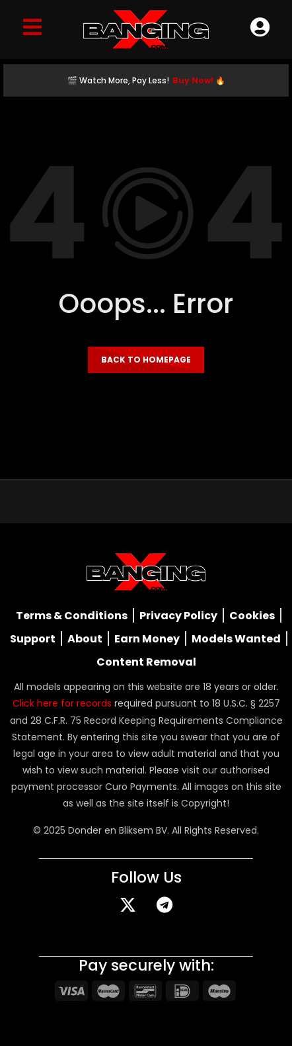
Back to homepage (146, 359)
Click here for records (62, 703)
